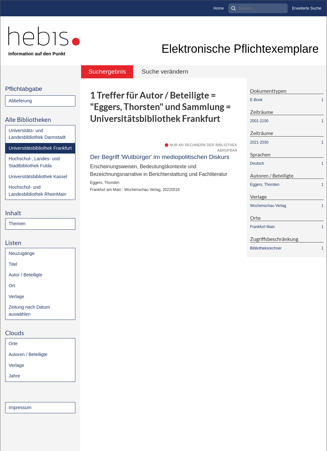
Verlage (16, 296)
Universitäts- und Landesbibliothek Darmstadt (37, 134)
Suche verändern (164, 71)
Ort (12, 285)
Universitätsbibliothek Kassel (38, 176)
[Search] (258, 8)
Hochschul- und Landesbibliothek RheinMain (37, 191)
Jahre (14, 375)
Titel (13, 264)
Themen (17, 223)
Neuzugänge (22, 253)
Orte (13, 343)
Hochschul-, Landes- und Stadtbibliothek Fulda (34, 162)
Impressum (20, 407)
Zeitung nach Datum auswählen (29, 311)
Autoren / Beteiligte (28, 354)
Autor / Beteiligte (25, 274)
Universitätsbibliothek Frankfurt (40, 148)
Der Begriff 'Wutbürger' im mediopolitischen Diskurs (159, 157)
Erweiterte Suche (306, 8)
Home (219, 8)
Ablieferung (20, 100)
